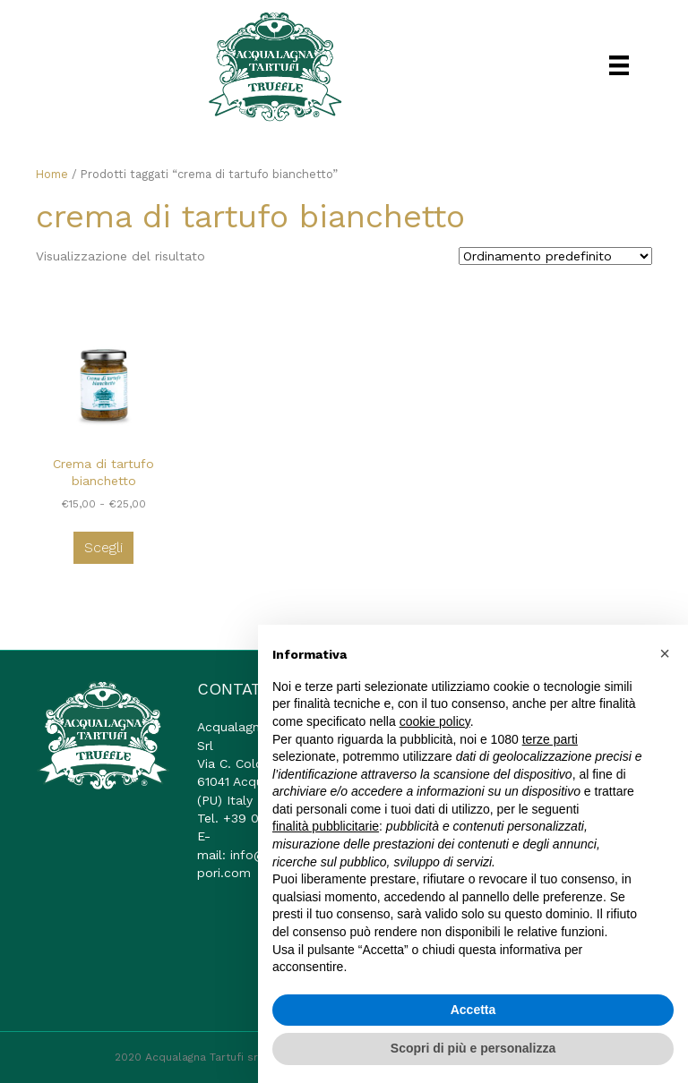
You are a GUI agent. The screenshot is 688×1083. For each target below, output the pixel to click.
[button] (664, 653)
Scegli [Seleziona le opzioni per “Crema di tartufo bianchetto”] (103, 547)
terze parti (550, 739)
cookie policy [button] (435, 721)
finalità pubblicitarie (325, 826)
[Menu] (619, 65)
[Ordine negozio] (555, 256)
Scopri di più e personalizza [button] (473, 1048)
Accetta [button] (473, 1009)
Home (52, 174)
